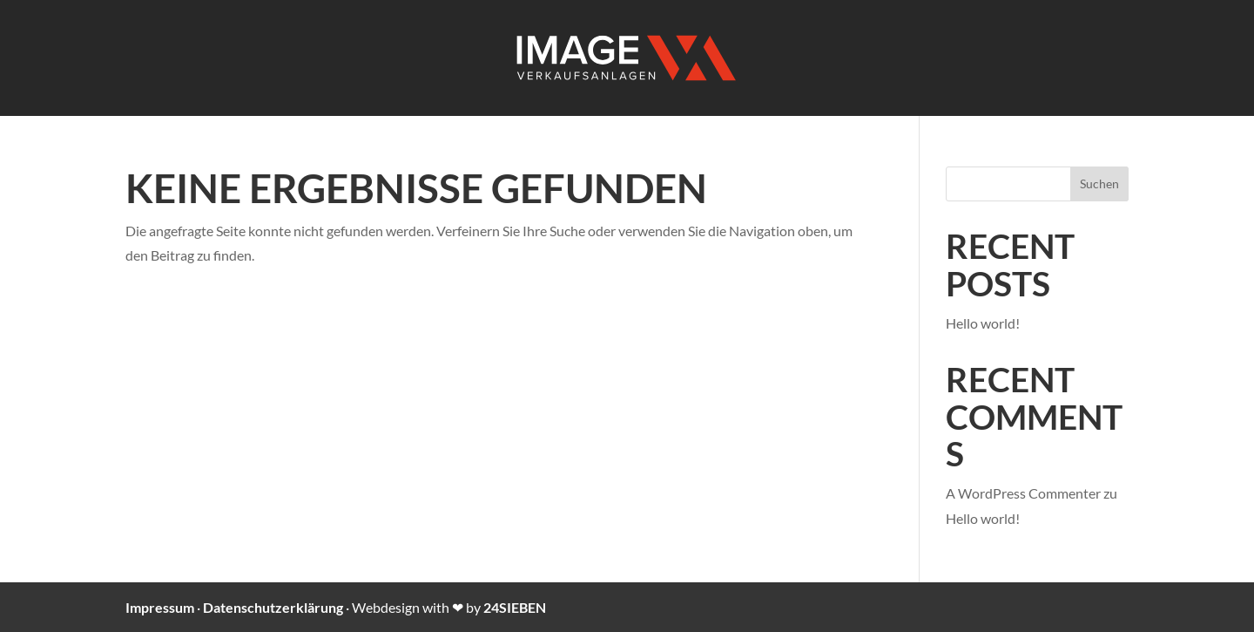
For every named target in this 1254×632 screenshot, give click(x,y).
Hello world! (983, 323)
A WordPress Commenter (1023, 493)
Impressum (159, 607)
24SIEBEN (514, 607)
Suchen (1099, 183)
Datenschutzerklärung (273, 607)
